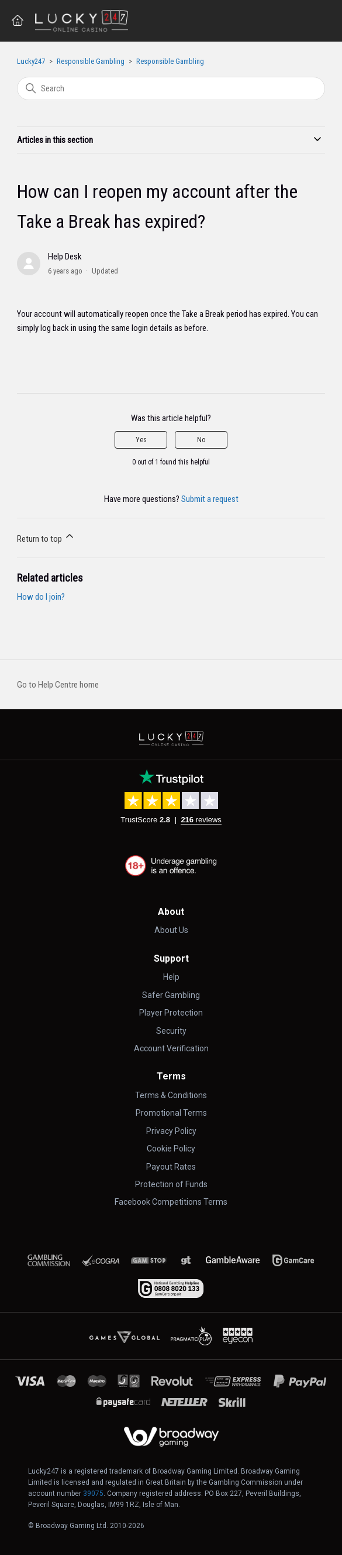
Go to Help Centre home (58, 684)
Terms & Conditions (171, 1095)
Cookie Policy (171, 1148)
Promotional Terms (171, 1112)
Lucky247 (31, 61)
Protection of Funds (171, 1184)
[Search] (171, 88)
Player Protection (171, 1012)
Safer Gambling (171, 995)
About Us (171, 930)
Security (171, 1030)
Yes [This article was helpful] (141, 440)
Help (171, 977)
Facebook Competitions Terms (171, 1202)
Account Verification (171, 1048)
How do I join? (41, 597)
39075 (93, 1493)
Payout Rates (171, 1166)
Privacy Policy (171, 1131)
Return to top (46, 537)
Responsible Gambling (91, 61)
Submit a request (210, 499)
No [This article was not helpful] (201, 440)
